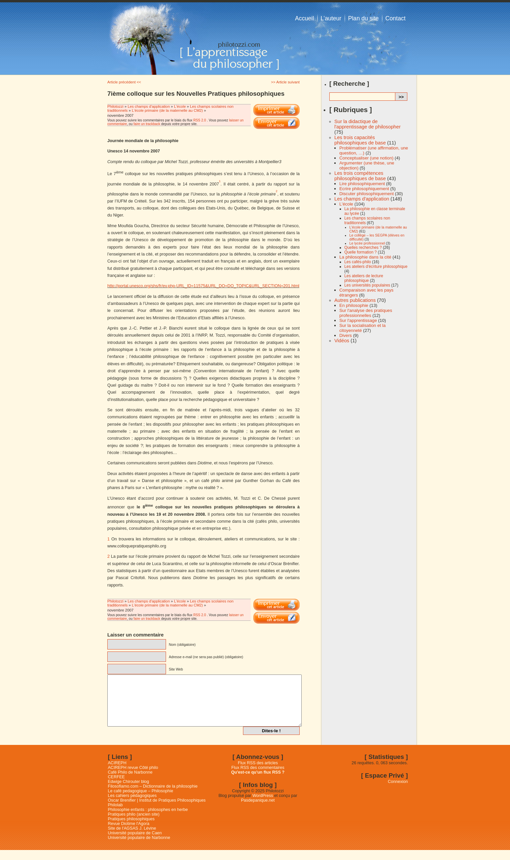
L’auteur (331, 18)
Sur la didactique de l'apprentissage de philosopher (367, 124)
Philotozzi (116, 106)
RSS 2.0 (199, 120)
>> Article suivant (285, 82)
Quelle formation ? (360, 252)
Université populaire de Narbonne (139, 847)
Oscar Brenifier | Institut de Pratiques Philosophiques (157, 810)
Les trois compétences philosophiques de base (360, 175)
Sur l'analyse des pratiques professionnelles (365, 313)
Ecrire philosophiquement (364, 188)
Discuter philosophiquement (366, 193)
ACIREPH (117, 773)
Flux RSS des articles (258, 773)
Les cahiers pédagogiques (132, 805)
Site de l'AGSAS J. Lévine (132, 838)
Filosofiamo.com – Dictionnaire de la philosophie (153, 796)
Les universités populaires (367, 285)
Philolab (115, 815)
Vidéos (341, 340)
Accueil (304, 18)
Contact (395, 18)
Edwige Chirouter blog (128, 791)
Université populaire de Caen (135, 843)
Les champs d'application (149, 106)
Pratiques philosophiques (131, 829)
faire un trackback (146, 124)
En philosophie (353, 305)
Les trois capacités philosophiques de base (360, 140)
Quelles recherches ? (363, 247)
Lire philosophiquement (362, 183)
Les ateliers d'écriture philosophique (375, 266)
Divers (345, 335)
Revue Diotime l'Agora (128, 833)
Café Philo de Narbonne (130, 782)
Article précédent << (124, 82)
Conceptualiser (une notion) (366, 157)
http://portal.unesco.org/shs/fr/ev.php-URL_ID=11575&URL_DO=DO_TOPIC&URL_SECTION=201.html (203, 286)
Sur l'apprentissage (358, 320)
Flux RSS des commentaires (257, 777)
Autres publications (355, 300)
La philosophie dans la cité (365, 257)
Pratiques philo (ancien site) (134, 824)
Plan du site (363, 18)
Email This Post (276, 123)
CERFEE (116, 787)
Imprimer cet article (276, 110)
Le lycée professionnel (367, 243)
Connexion (398, 791)
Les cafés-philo (357, 262)
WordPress (262, 805)
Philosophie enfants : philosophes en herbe (148, 819)
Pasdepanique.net (258, 810)
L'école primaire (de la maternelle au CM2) (167, 110)
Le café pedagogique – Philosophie (140, 801)
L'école (180, 106)
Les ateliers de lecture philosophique (363, 278)
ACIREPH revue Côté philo (133, 777)
